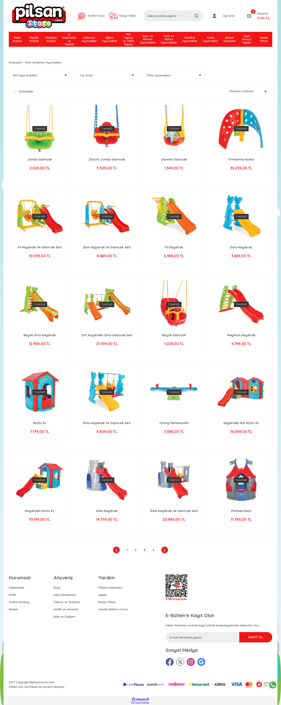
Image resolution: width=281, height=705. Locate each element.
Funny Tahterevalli (174, 424)
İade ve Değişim (64, 616)
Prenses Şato (241, 512)
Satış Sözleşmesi (65, 595)
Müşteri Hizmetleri (110, 587)
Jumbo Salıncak (39, 160)
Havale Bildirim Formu (113, 609)
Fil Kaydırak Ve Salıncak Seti (40, 248)
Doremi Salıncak (174, 160)
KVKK (12, 595)
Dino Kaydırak (241, 248)
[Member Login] (222, 16)
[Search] (173, 16)
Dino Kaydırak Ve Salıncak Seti (107, 424)
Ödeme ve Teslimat (67, 602)
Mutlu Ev (39, 424)
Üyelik (102, 595)
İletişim (13, 609)
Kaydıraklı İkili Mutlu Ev (241, 424)
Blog (57, 587)
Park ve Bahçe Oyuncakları (43, 62)
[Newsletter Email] (219, 637)
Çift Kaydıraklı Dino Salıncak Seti (106, 336)
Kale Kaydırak (107, 512)
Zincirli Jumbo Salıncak (107, 160)
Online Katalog (19, 602)
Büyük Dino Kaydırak (39, 336)
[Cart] (257, 16)
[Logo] (38, 16)
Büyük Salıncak (174, 336)
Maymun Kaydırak (241, 336)
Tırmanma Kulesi (241, 160)
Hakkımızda (16, 587)
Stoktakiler (26, 91)
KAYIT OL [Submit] (252, 637)
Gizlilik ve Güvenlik (66, 609)
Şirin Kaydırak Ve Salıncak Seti (107, 248)
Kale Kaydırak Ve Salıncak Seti (174, 512)
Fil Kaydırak (174, 248)
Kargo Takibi (106, 602)
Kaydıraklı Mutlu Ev (39, 512)
